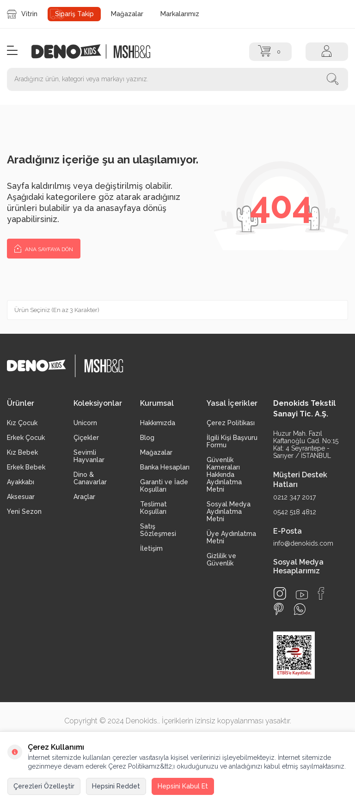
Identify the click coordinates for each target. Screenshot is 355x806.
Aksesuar (21, 496)
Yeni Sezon (24, 511)
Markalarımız (179, 14)
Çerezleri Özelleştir (43, 786)
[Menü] (12, 51)
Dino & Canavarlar (90, 478)
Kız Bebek (22, 452)
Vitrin (22, 14)
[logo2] (131, 51)
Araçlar (84, 496)
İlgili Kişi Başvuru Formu (232, 441)
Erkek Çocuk (26, 437)
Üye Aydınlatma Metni (231, 537)
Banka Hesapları (165, 467)
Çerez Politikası (231, 423)
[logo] (71, 51)
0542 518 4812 (294, 512)
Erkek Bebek (26, 467)
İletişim (151, 548)
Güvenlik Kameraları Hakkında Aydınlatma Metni (224, 474)
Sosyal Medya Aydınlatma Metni (229, 511)
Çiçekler (86, 437)
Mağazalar (127, 14)
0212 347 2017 (294, 497)
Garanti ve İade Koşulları (164, 485)
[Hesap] (327, 51)
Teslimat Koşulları (153, 507)
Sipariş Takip (74, 14)
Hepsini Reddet (116, 786)
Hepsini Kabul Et (183, 786)
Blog (147, 437)
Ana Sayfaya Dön (43, 248)
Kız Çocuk (22, 423)
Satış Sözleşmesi (158, 530)
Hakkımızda (157, 423)
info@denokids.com (303, 543)
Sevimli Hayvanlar (88, 456)
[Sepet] (270, 51)
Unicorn (85, 423)
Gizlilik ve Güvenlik (221, 559)
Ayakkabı (20, 482)
